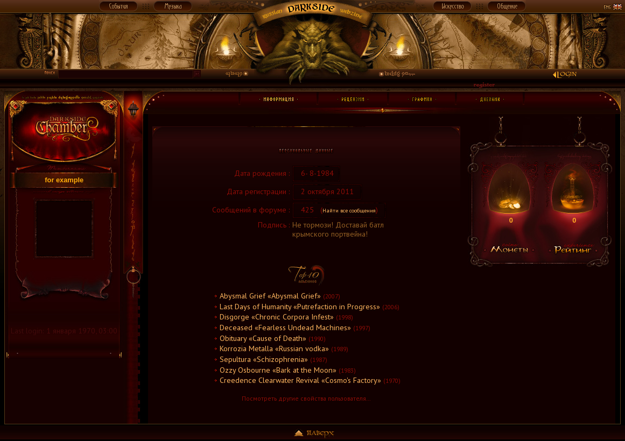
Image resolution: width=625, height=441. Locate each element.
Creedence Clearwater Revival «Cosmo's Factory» (300, 380)
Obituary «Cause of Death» (263, 338)
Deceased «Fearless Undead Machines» (285, 327)
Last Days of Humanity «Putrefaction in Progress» (300, 306)
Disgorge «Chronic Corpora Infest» (277, 317)
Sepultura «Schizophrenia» (264, 359)
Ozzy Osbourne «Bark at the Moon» (278, 370)
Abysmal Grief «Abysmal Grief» (270, 296)
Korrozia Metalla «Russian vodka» (274, 348)
